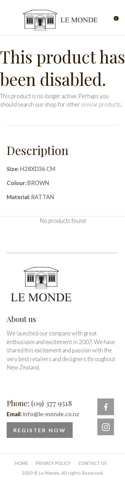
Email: (43, 414)
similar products (101, 104)
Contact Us (92, 463)
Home (21, 463)
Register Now (39, 430)
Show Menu (11, 20)
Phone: (39, 403)
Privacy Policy (53, 463)
